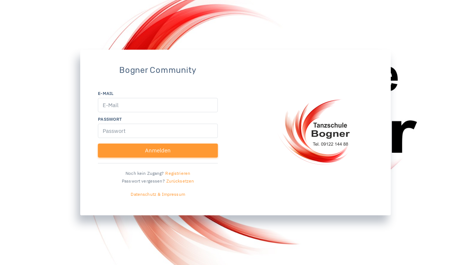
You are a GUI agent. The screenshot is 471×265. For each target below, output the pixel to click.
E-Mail (105, 93)
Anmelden (158, 150)
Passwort (110, 119)
